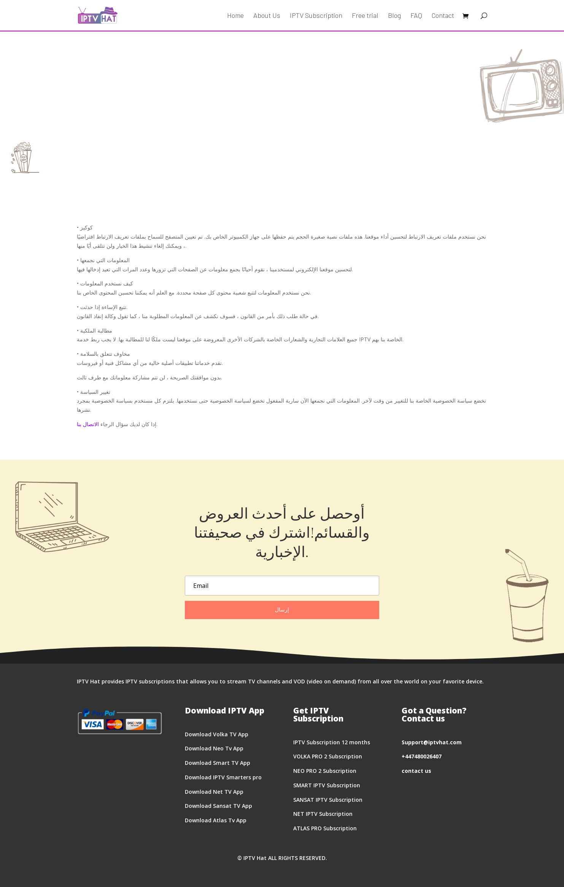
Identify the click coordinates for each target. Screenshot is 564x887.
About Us (266, 16)
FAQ (416, 16)
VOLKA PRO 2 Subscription (327, 756)
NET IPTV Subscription (323, 813)
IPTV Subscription (316, 16)
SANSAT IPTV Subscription (327, 799)
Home (235, 16)
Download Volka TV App (216, 734)
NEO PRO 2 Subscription (324, 770)
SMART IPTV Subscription (326, 785)
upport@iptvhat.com (433, 742)
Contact (443, 16)
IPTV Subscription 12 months (331, 742)
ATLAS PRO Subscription (325, 828)
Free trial (365, 16)
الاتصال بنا (88, 424)
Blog (394, 16)
